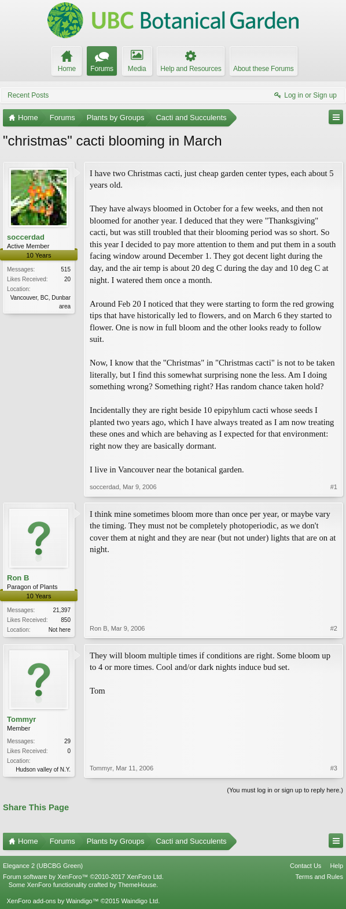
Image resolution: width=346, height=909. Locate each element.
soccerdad (26, 237)
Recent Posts (28, 95)
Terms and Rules (319, 876)
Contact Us (305, 865)
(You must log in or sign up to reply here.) (285, 790)
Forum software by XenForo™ (83, 876)
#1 (333, 486)
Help (336, 865)
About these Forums (263, 69)
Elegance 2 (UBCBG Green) (43, 865)
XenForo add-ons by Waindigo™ (52, 900)
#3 (333, 768)
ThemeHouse (137, 884)
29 (67, 741)
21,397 (62, 610)
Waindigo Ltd (139, 900)
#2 (333, 628)
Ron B (18, 577)
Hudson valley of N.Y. (43, 769)
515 (66, 269)
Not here (60, 630)
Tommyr (21, 719)
